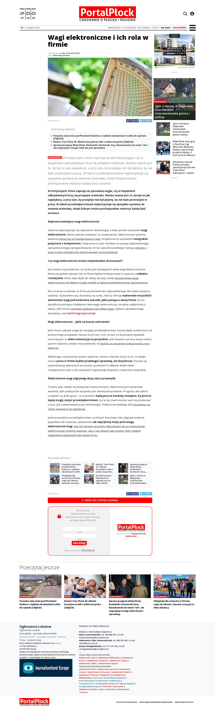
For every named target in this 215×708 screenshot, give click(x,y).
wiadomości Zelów (88, 663)
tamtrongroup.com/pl (81, 313)
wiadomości (120, 675)
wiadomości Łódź (87, 657)
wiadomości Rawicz (121, 672)
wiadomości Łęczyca (108, 663)
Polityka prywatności (126, 702)
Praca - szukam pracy (30, 640)
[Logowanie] (192, 13)
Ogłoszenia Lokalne (29, 630)
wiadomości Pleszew (88, 675)
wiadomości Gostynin (97, 660)
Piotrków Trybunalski (113, 686)
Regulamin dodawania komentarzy (156, 702)
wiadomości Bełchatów (109, 657)
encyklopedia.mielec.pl (106, 683)
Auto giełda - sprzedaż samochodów (37, 633)
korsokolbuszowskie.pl (114, 677)
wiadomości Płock (87, 669)
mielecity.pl (114, 680)
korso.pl (97, 677)
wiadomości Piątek (88, 689)
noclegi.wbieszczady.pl (90, 686)
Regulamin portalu (184, 702)
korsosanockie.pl (87, 680)
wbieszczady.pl (127, 683)
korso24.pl (102, 680)
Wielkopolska (85, 677)
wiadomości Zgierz (118, 660)
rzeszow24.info (86, 683)
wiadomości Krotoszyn (99, 672)
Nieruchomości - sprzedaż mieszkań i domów (42, 636)
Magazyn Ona (107, 675)
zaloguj (79, 543)
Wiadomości (54, 157)
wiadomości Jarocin (107, 669)
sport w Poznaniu (107, 689)
